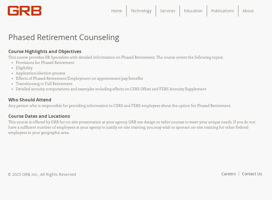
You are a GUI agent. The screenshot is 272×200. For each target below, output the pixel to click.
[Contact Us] (252, 174)
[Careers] (228, 173)
